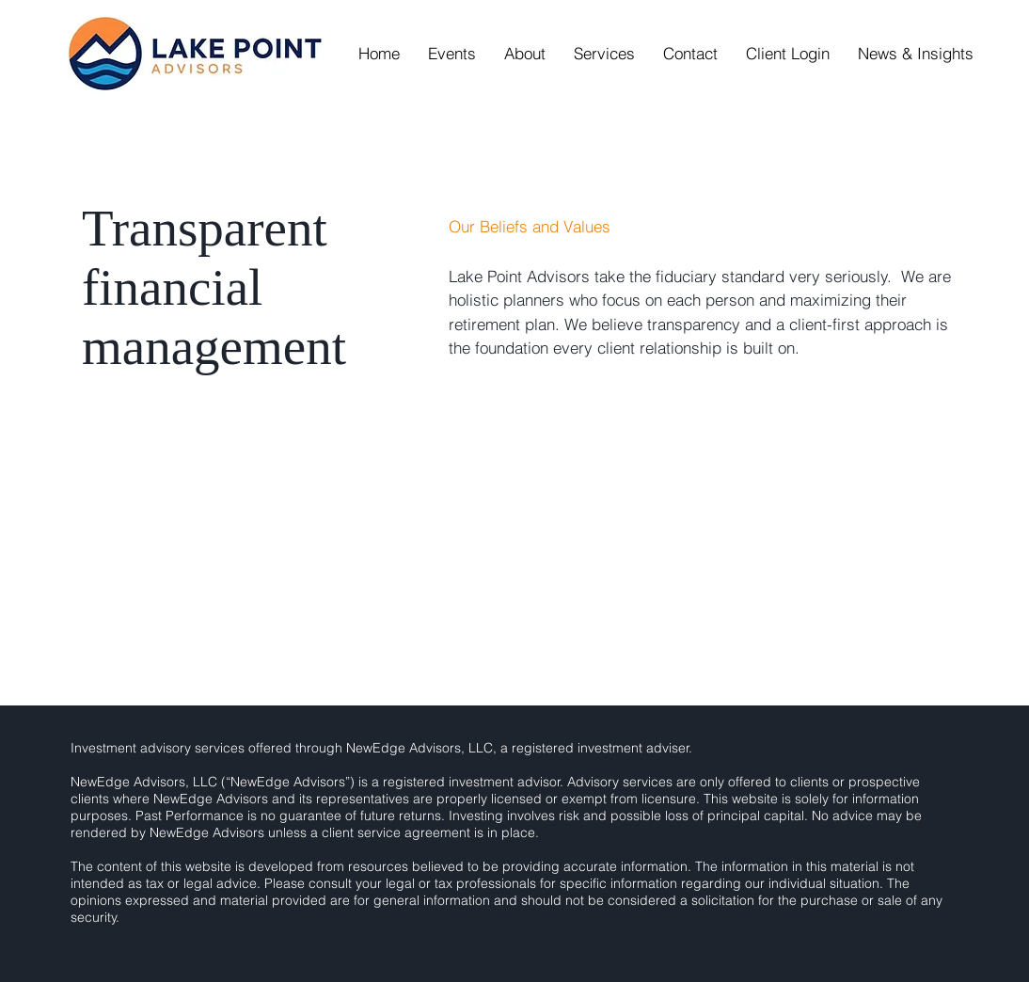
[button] (525, 53)
